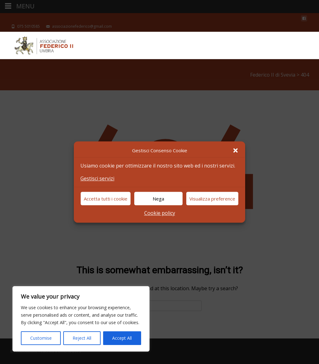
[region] (81, 319)
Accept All (122, 338)
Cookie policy (159, 213)
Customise (41, 338)
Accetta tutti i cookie (105, 199)
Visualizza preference (212, 199)
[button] (235, 150)
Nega (158, 199)
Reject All (82, 338)
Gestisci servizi (97, 178)
